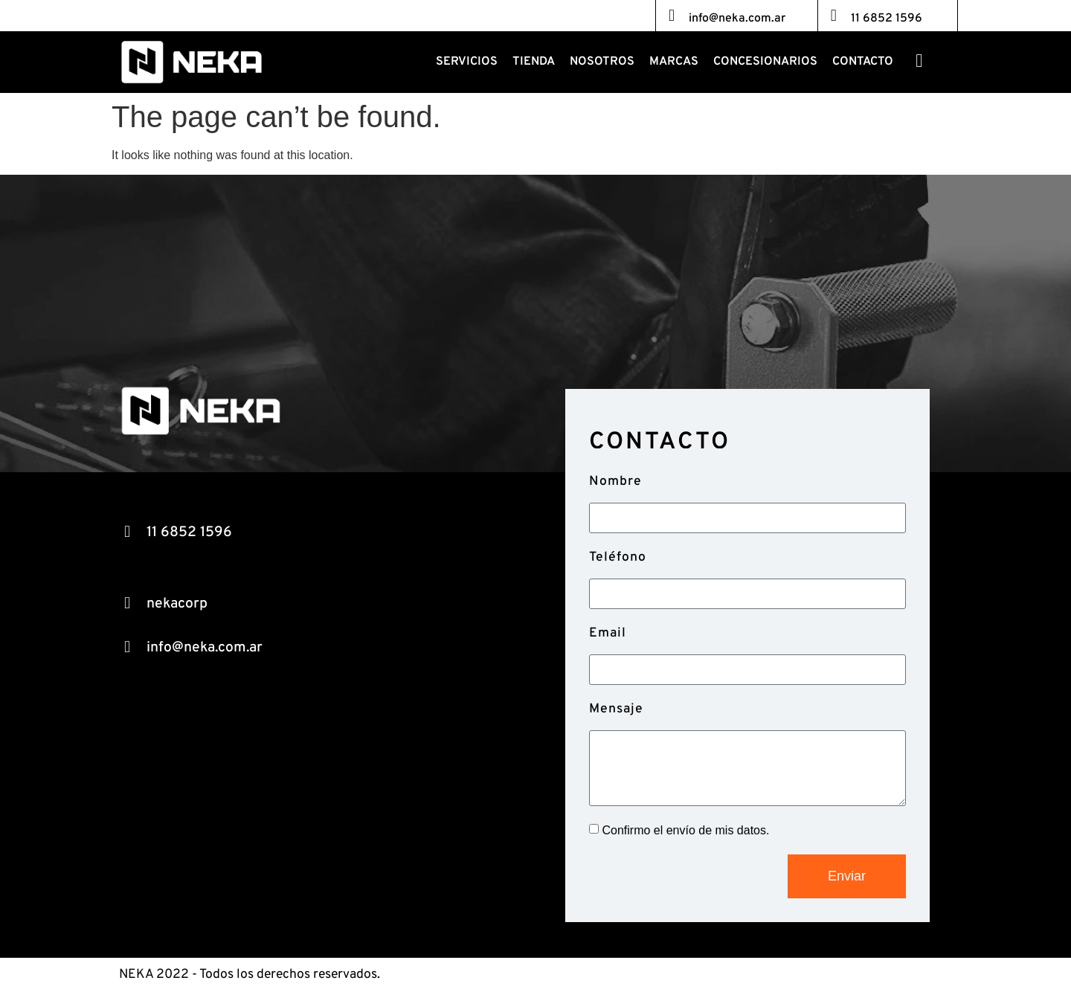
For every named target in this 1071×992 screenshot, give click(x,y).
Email (607, 633)
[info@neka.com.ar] (671, 15)
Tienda (533, 61)
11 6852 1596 (886, 18)
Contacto (862, 61)
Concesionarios (765, 61)
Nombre (615, 481)
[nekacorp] (127, 603)
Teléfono (617, 557)
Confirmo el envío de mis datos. (685, 830)
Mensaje (616, 709)
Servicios (467, 61)
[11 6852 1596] (834, 15)
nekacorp (177, 604)
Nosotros (602, 61)
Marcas (673, 61)
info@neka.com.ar (737, 18)
